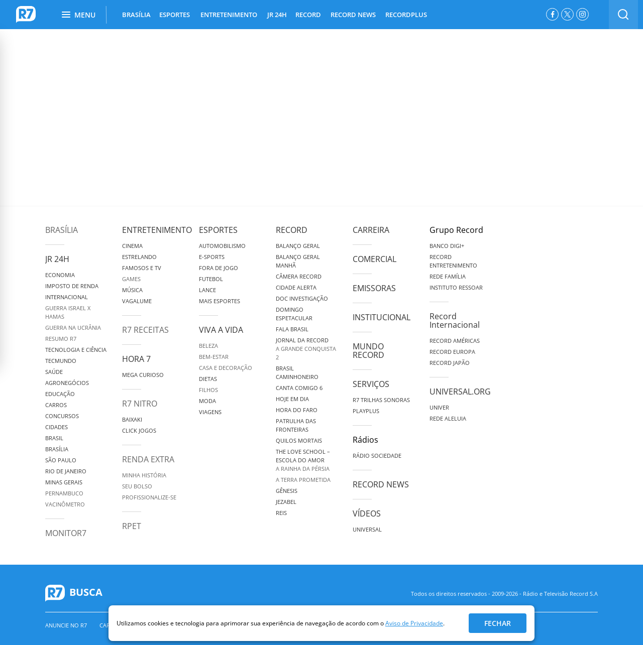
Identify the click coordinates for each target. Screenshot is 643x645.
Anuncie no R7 (66, 625)
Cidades (56, 427)
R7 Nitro (139, 403)
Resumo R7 (60, 338)
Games (131, 279)
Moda (207, 401)
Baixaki (132, 419)
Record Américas (455, 340)
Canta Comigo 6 (299, 388)
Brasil (54, 438)
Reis (281, 513)
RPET (131, 526)
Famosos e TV (141, 268)
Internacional (66, 297)
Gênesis (286, 490)
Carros (56, 405)
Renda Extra (148, 459)
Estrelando (139, 257)
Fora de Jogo (218, 268)
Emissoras (374, 288)
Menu (78, 15)
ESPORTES (174, 14)
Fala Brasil (292, 329)
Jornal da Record (302, 340)
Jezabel (286, 501)
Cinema (132, 245)
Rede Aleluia (448, 418)
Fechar (497, 623)
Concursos (62, 416)
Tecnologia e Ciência (75, 349)
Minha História (144, 475)
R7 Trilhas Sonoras (381, 400)
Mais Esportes (219, 301)
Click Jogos (139, 430)
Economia (60, 275)
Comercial (374, 259)
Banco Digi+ (447, 245)
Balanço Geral (298, 245)
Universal (367, 529)
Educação (60, 394)
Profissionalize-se (149, 497)
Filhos (208, 390)
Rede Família (448, 276)
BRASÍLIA (136, 14)
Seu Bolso (137, 486)
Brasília (61, 229)
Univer (439, 407)
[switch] (623, 14)
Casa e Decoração (225, 367)
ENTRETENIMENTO (228, 14)
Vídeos (367, 513)
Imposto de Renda (71, 286)
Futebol (211, 279)
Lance (207, 290)
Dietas (208, 378)
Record (291, 229)
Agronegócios (67, 382)
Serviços (371, 384)
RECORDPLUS (406, 14)
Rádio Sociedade (377, 455)
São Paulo (60, 460)
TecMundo (60, 360)
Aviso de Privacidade (414, 623)
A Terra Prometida (303, 479)
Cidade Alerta (296, 287)
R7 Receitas (145, 329)
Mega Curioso (143, 374)
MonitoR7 (65, 533)
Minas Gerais (63, 482)
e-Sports (212, 257)
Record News (381, 484)
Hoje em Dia (292, 399)
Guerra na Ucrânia (73, 327)
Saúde (54, 371)
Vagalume (137, 301)
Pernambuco (64, 493)
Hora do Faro (296, 410)
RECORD (308, 14)
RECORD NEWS (353, 14)
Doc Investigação (302, 298)
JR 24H (277, 14)
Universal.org (460, 391)
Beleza (208, 345)
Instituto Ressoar (456, 287)
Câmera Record (299, 276)
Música (132, 290)
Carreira (371, 229)
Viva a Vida (221, 329)
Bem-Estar (214, 356)
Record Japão (450, 362)
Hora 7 (136, 358)
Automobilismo (222, 245)
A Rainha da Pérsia (303, 468)
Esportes (218, 229)
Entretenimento (157, 229)
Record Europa (452, 351)
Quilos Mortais (299, 440)
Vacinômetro (65, 504)
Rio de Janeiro (65, 471)
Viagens (210, 412)
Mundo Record (368, 350)
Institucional (381, 317)
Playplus (366, 411)
